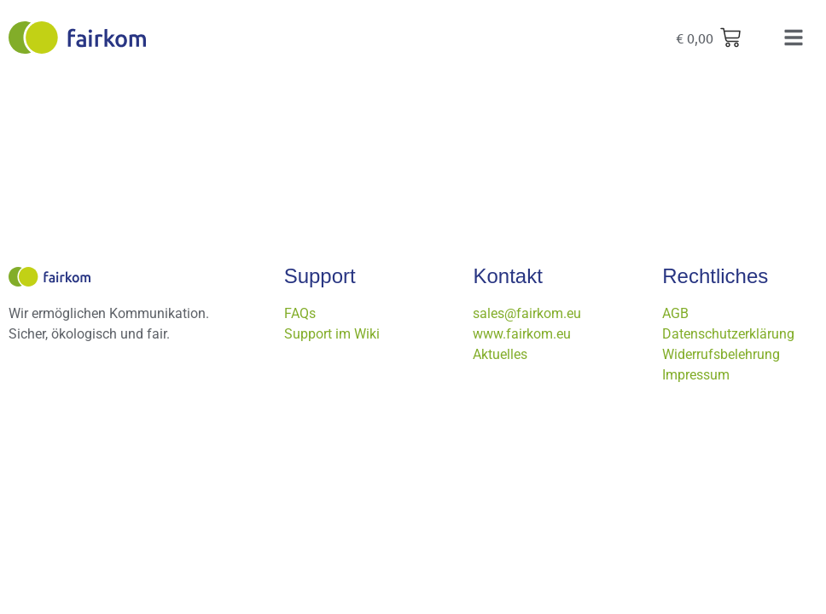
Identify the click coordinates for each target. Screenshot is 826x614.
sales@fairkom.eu (527, 313)
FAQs (300, 313)
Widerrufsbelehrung (721, 354)
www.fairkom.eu (522, 334)
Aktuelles (500, 354)
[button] (793, 37)
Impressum (696, 375)
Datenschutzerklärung (728, 334)
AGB (675, 313)
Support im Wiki (332, 334)
